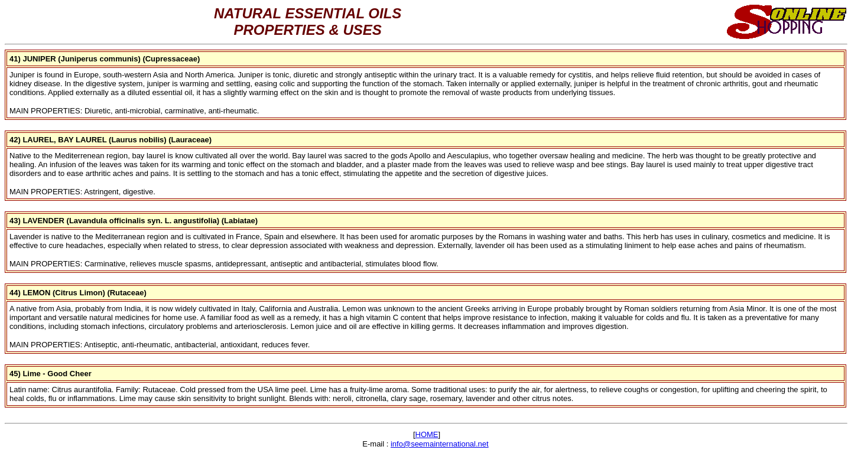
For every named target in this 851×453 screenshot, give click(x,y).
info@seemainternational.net (440, 443)
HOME (427, 434)
